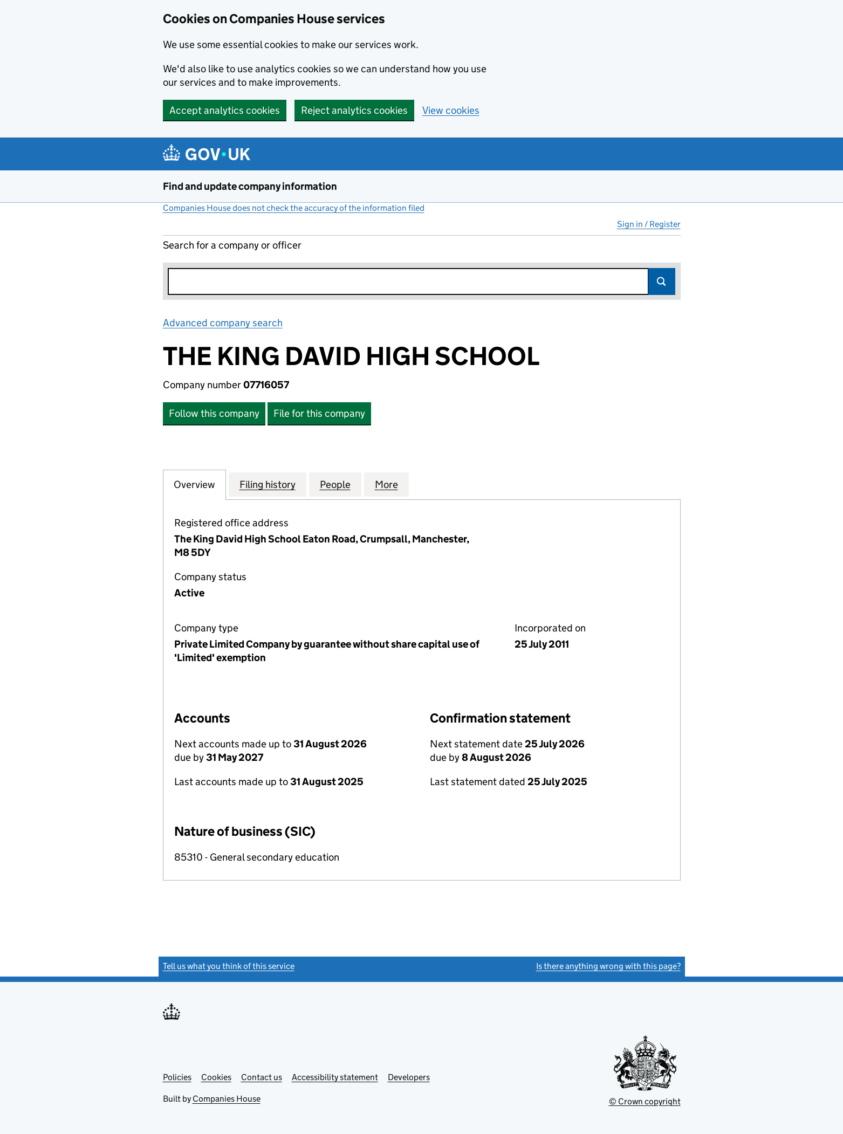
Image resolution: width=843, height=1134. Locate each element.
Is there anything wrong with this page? (608, 966)
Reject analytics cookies (354, 110)
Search (661, 281)
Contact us (261, 1077)
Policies (177, 1077)
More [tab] (386, 484)
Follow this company (214, 413)
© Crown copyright (645, 1101)
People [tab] (335, 484)
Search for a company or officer (232, 245)
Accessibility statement (335, 1077)
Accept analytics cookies (224, 110)
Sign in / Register (649, 224)
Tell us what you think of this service (228, 966)
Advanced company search (223, 323)
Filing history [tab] (267, 484)
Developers (409, 1077)
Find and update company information (250, 186)
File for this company (319, 413)
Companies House (227, 1099)
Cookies (216, 1077)
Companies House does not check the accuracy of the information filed (293, 208)
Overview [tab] (194, 484)
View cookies (450, 110)
